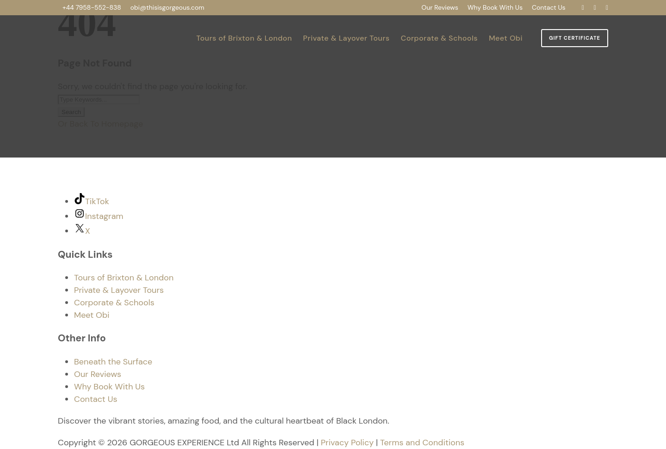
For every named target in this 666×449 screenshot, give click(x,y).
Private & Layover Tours (346, 38)
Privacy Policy (347, 442)
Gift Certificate (574, 38)
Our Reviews (439, 7)
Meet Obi (506, 38)
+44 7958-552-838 (91, 7)
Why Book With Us (495, 7)
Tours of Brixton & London (244, 38)
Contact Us (549, 7)
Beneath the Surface (113, 361)
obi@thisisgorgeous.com (167, 7)
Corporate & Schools (439, 38)
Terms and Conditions (422, 442)
